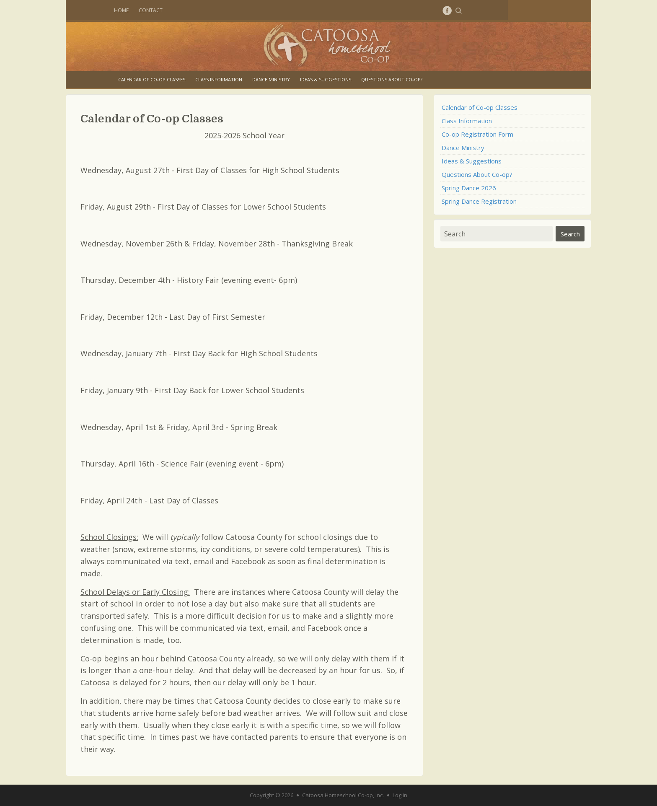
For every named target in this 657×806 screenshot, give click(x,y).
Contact (151, 10)
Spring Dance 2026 (469, 188)
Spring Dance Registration (479, 201)
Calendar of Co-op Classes (151, 79)
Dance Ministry (271, 79)
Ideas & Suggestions (325, 79)
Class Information (218, 79)
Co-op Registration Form (477, 134)
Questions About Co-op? (391, 79)
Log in (400, 795)
